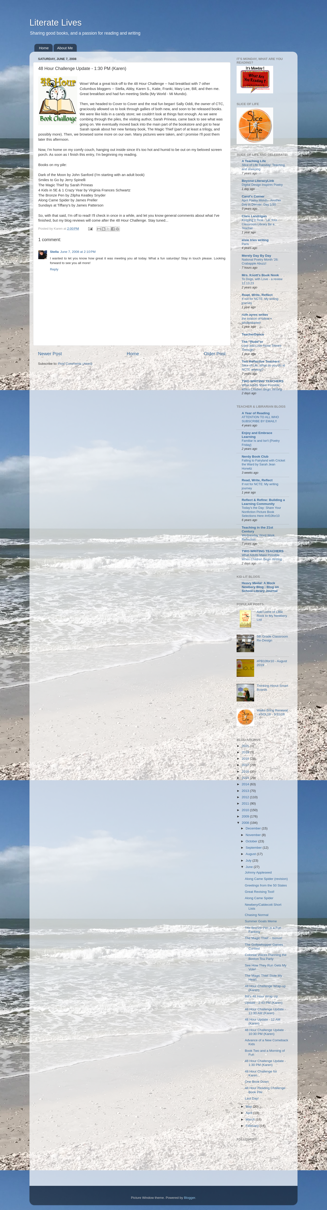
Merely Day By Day (256, 255)
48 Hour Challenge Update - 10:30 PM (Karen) (265, 1032)
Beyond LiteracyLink (258, 181)
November (254, 835)
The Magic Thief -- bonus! (263, 938)
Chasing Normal (257, 915)
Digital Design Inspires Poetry (262, 185)
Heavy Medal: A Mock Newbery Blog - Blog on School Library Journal (260, 587)
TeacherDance (253, 334)
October (252, 841)
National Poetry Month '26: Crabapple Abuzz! (260, 262)
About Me (65, 48)
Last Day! (252, 1098)
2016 (246, 771)
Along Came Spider (259, 898)
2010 (246, 810)
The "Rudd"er (252, 342)
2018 (246, 758)
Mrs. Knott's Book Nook (260, 275)
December (254, 828)
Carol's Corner (253, 196)
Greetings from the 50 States (266, 885)
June (250, 867)
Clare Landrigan (254, 216)
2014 (246, 784)
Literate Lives (55, 23)
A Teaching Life (254, 161)
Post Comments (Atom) (75, 363)
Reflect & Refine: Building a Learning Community (263, 502)
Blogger (189, 1198)
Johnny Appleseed (258, 872)
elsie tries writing (255, 240)
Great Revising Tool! (259, 892)
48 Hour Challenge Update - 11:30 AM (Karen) (265, 1011)
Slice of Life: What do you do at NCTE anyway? (263, 367)
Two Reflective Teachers (261, 361)
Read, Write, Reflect (257, 295)
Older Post (215, 353)
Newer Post (50, 353)
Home (44, 48)
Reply (54, 269)
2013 (246, 791)
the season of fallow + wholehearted (257, 321)
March (251, 1119)
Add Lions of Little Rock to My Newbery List (272, 615)
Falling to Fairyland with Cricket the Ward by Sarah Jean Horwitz (263, 464)
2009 (246, 816)
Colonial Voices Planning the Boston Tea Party (266, 957)
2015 (246, 778)
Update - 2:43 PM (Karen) (264, 1002)
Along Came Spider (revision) (266, 879)
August (251, 854)
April (249, 1113)
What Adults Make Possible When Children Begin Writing (262, 387)
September (254, 847)
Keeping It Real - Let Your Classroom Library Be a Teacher (259, 224)
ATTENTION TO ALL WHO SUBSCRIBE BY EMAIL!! (260, 419)
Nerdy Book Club (255, 456)
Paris (245, 244)
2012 (246, 797)
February (253, 1126)
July (249, 860)
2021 (246, 746)
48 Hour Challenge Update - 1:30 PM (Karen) (265, 1063)
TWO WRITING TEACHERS (263, 381)
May (249, 1106)
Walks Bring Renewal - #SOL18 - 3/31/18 (272, 712)
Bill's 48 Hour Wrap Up (261, 996)
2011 (246, 803)
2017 (246, 765)
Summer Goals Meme (261, 921)
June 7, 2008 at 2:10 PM (78, 252)
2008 (246, 823)
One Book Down (257, 1081)
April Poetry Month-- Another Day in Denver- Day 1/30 (261, 202)
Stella (54, 252)
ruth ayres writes (255, 314)
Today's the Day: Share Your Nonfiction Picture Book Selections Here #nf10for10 (261, 512)
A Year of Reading (256, 413)
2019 (246, 752)
